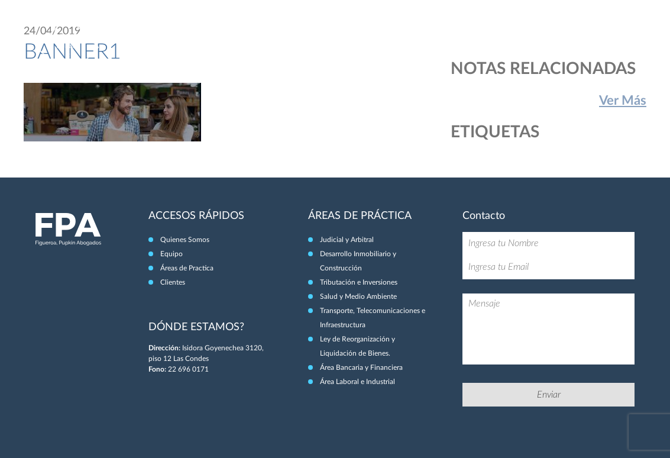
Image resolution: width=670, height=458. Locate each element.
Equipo (463, 34)
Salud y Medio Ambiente (358, 296)
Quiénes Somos (406, 34)
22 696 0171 (188, 369)
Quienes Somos (184, 239)
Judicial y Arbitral (347, 239)
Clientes (591, 34)
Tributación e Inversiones (358, 282)
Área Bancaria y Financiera (361, 367)
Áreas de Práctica (526, 34)
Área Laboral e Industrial (357, 381)
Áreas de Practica (186, 268)
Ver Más (622, 100)
